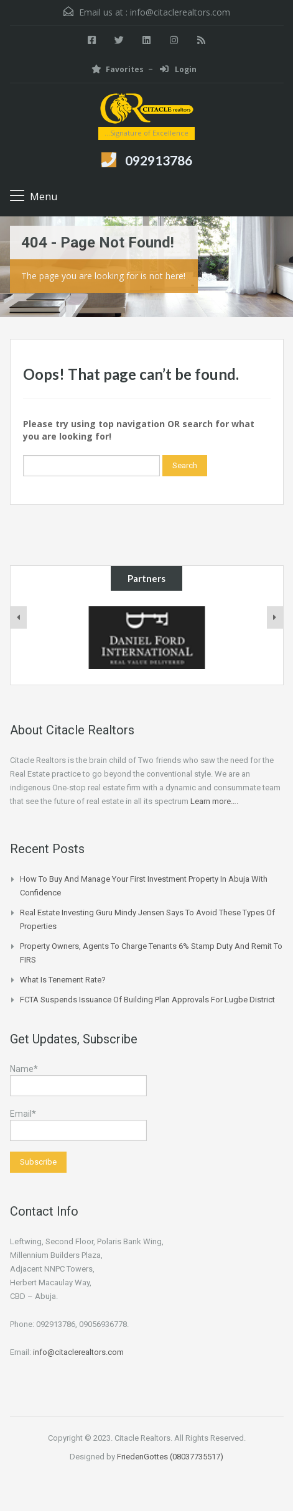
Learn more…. (214, 801)
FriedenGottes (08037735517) (170, 1456)
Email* (78, 1125)
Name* (78, 1080)
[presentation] (19, 617)
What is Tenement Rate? (63, 979)
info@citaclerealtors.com (180, 12)
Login (178, 69)
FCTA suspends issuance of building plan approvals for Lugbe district (147, 999)
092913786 (158, 160)
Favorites (117, 69)
